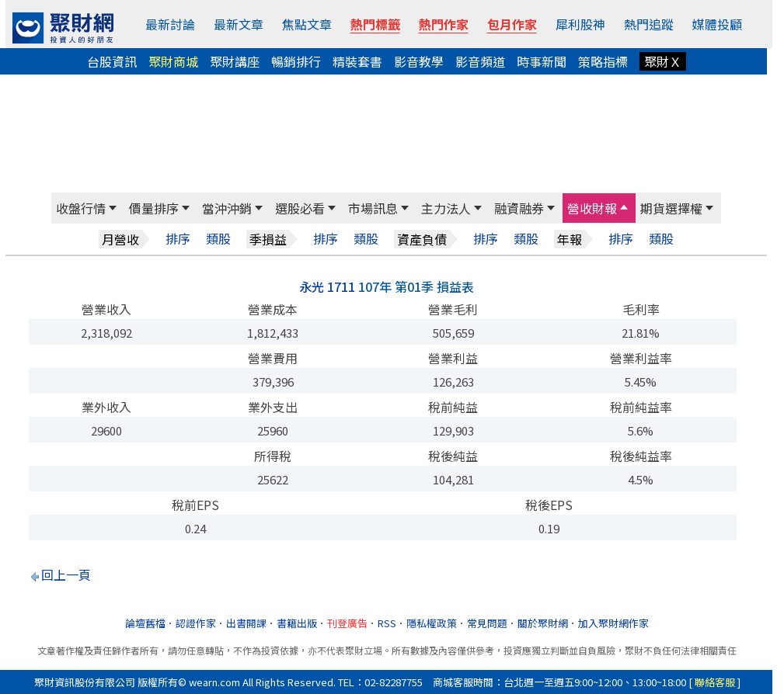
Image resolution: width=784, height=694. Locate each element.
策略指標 (603, 61)
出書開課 (246, 623)
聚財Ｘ (662, 61)
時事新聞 (541, 61)
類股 (218, 238)
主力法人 (446, 208)
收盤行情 (81, 208)
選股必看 (300, 208)
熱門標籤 (375, 24)
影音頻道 (480, 61)
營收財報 (592, 208)
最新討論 (170, 24)
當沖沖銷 (227, 208)
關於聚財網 (542, 623)
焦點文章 (307, 24)
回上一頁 (66, 574)
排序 (178, 238)
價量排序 (154, 208)
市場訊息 (373, 208)
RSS (387, 623)
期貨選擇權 (671, 208)
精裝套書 (357, 61)
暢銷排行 (296, 61)
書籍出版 (297, 623)
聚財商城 (173, 61)
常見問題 (487, 623)
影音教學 (419, 61)
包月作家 (512, 24)
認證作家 (196, 623)
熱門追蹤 (649, 24)
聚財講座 (235, 61)
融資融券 (519, 208)
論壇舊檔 (145, 623)
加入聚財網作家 (613, 623)
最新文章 (238, 24)
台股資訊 (112, 61)
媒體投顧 (717, 24)
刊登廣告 (347, 623)
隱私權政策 (431, 623)
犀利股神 (580, 24)
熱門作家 (444, 24)
